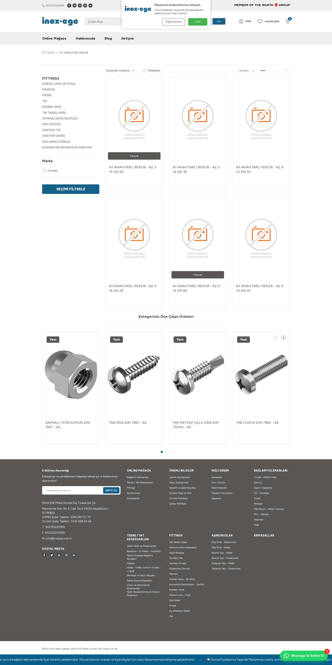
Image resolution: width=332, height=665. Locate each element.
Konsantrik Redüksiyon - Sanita (186, 584)
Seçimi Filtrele (70, 189)
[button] (275, 338)
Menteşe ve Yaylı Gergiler (141, 575)
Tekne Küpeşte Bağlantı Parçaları (140, 557)
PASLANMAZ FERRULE (56, 141)
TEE (44, 101)
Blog (108, 38)
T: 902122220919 (53, 527)
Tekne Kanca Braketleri (139, 580)
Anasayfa (217, 477)
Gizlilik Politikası (178, 498)
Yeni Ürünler (218, 482)
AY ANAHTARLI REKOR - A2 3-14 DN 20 (260, 288)
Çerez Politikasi (177, 503)
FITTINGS (48, 52)
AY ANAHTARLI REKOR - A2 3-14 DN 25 (133, 288)
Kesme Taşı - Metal (222, 552)
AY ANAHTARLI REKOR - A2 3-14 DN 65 (197, 288)
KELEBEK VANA (51, 106)
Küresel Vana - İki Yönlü (182, 579)
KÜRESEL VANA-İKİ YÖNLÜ (59, 83)
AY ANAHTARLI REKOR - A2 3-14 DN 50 (133, 169)
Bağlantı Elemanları (138, 477)
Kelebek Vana (176, 589)
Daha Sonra (174, 21)
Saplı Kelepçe (176, 552)
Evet (198, 21)
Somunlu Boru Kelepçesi (182, 547)
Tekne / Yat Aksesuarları (140, 482)
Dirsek (172, 605)
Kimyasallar (133, 498)
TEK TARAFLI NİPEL (54, 112)
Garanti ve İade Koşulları (182, 487)
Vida (256, 524)
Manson (173, 573)
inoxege (49, 170)
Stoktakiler (151, 71)
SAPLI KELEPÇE (51, 124)
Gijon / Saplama (263, 487)
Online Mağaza (54, 38)
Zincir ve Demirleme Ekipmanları (138, 587)
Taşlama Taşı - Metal (223, 563)
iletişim (127, 38)
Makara (131, 563)
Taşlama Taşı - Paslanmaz (226, 568)
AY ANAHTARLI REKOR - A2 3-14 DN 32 (197, 169)
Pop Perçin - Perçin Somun (269, 508)
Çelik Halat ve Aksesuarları (141, 545)
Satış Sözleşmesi (178, 482)
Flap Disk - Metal (221, 547)
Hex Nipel (174, 600)
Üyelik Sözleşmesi (179, 477)
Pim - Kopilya (261, 514)
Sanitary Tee (176, 558)
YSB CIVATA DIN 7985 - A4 (257, 423)
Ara (219, 21)
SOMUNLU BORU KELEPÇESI (60, 118)
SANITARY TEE (51, 130)
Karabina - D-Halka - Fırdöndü (143, 551)
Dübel (257, 498)
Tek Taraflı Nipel (178, 542)
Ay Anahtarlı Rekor (179, 610)
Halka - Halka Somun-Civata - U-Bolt (144, 569)
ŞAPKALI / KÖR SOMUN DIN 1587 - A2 (68, 425)
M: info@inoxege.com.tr (57, 538)
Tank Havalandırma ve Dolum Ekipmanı (143, 593)
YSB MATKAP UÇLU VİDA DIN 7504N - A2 (196, 425)
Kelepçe (258, 503)
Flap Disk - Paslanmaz (224, 542)
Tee (171, 616)
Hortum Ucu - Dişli (180, 595)
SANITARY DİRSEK (53, 135)
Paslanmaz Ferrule (179, 568)
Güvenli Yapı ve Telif (180, 493)
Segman (258, 519)
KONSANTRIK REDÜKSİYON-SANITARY (67, 147)
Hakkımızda (85, 38)
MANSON (48, 89)
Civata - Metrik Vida (265, 477)
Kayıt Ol (111, 490)
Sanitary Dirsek (177, 563)
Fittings (131, 487)
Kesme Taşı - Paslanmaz (225, 558)
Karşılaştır (247, 70)
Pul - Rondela (261, 493)
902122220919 (53, 5)
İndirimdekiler (219, 487)
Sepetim (216, 498)
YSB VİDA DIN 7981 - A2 (128, 423)
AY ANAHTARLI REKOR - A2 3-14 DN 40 (260, 169)
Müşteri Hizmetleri (222, 493)
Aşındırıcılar (133, 493)
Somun (258, 482)
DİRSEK (46, 95)
